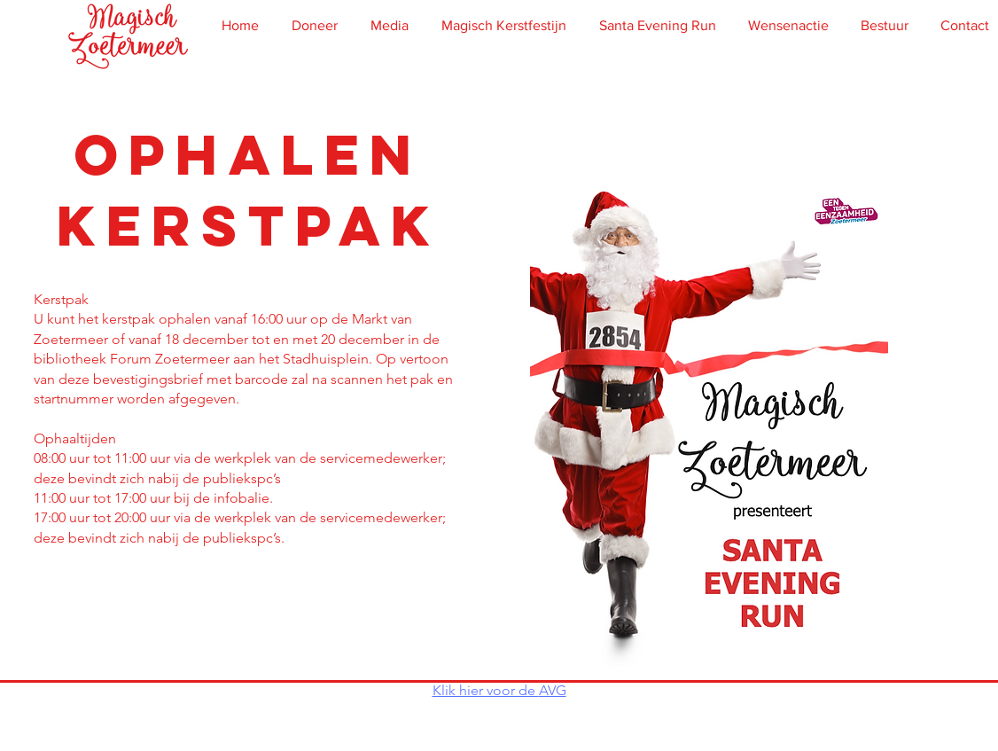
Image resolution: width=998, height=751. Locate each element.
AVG (552, 690)
